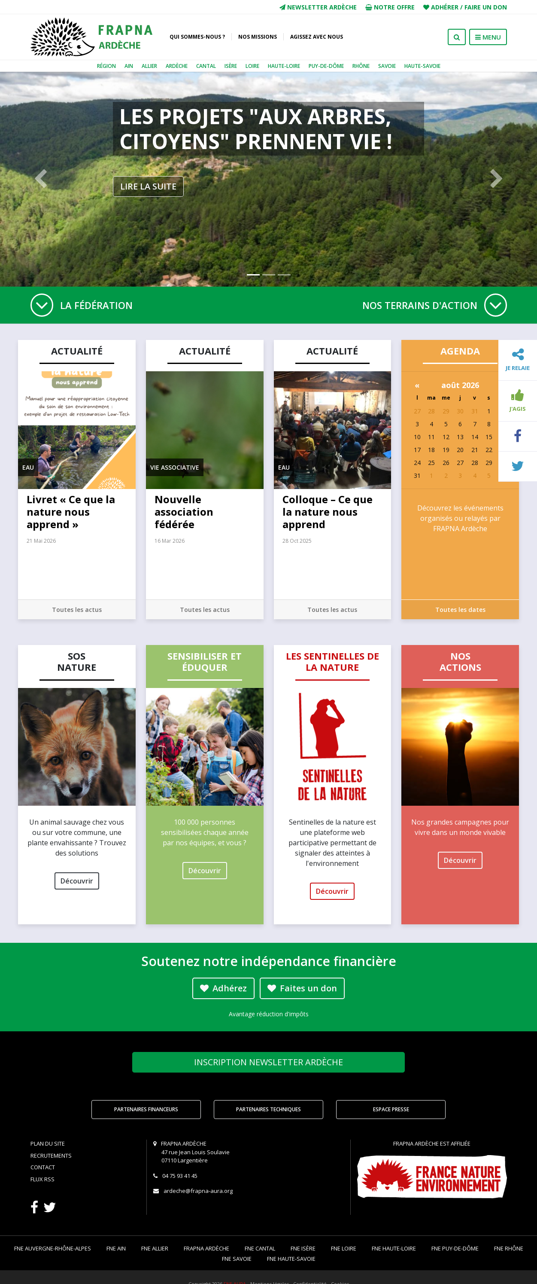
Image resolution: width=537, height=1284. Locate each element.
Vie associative (174, 467)
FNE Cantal (260, 1248)
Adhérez (223, 988)
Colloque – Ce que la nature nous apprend (327, 511)
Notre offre (390, 7)
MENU (488, 37)
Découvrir (77, 881)
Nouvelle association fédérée (184, 511)
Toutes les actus (77, 609)
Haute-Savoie (422, 66)
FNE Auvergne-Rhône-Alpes (52, 1248)
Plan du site (47, 1143)
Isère (231, 66)
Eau (28, 467)
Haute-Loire (284, 66)
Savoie (387, 66)
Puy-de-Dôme (326, 66)
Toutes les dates (460, 609)
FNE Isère (303, 1248)
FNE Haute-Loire (394, 1248)
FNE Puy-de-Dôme (455, 1248)
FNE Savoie (237, 1259)
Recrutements (51, 1155)
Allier (149, 66)
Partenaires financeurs (146, 1109)
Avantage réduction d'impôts (269, 1014)
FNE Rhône (508, 1248)
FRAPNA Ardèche (206, 1248)
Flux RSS (42, 1179)
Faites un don (302, 988)
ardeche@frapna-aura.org (198, 1191)
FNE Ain (116, 1248)
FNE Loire (343, 1248)
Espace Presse (391, 1109)
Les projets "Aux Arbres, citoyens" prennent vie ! (255, 128)
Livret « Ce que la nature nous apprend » (71, 511)
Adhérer (444, 7)
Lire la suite (148, 186)
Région (106, 66)
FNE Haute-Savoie (291, 1259)
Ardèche (177, 66)
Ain (128, 66)
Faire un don (485, 7)
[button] (40, 179)
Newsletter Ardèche (318, 7)
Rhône (361, 66)
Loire (252, 66)
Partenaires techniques (268, 1109)
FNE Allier (154, 1248)
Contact (42, 1167)
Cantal (206, 66)
